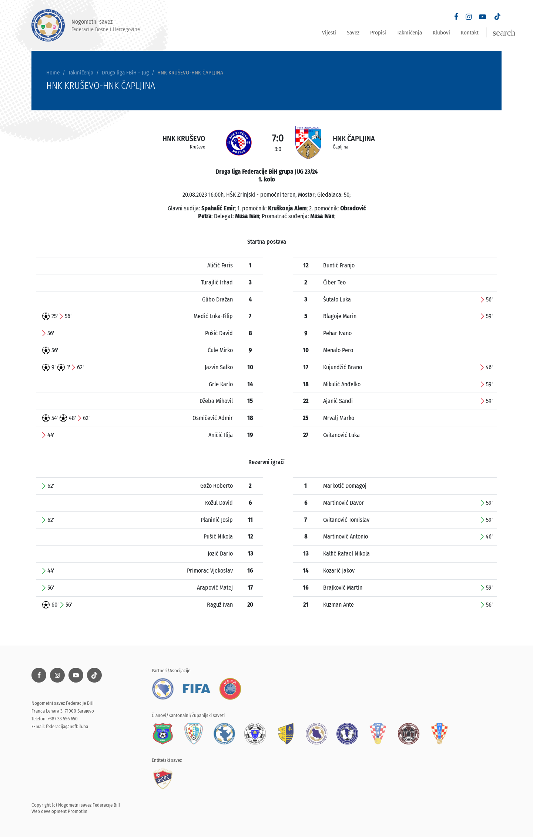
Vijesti (329, 32)
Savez (353, 32)
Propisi (378, 32)
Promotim (77, 811)
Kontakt (470, 32)
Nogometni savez (85, 25)
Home (53, 72)
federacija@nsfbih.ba (67, 726)
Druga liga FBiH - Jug (125, 72)
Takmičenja (409, 32)
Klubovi (441, 32)
